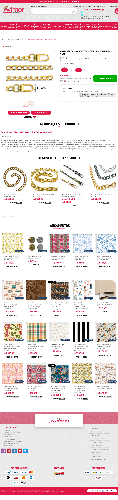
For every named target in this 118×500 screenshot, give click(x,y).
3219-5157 (88, 15)
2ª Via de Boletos (95, 456)
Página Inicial (94, 428)
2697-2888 (8, 436)
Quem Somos (95, 435)
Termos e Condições (96, 446)
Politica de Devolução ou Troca (99, 449)
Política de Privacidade (97, 442)
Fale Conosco (102, 6)
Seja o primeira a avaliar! (67, 63)
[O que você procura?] (74, 11)
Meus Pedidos (80, 6)
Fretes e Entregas (96, 453)
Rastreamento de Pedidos (98, 460)
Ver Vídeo (8, 46)
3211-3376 (8, 445)
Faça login (44, 6)
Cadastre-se (113, 6)
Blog (92, 432)
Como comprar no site (97, 439)
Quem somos (91, 6)
